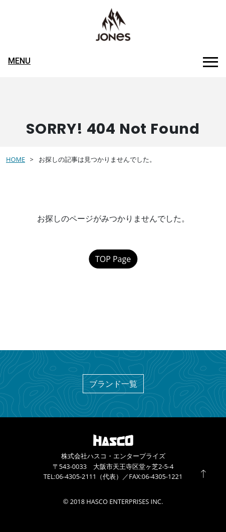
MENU (19, 61)
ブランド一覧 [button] (113, 383)
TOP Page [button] (113, 258)
